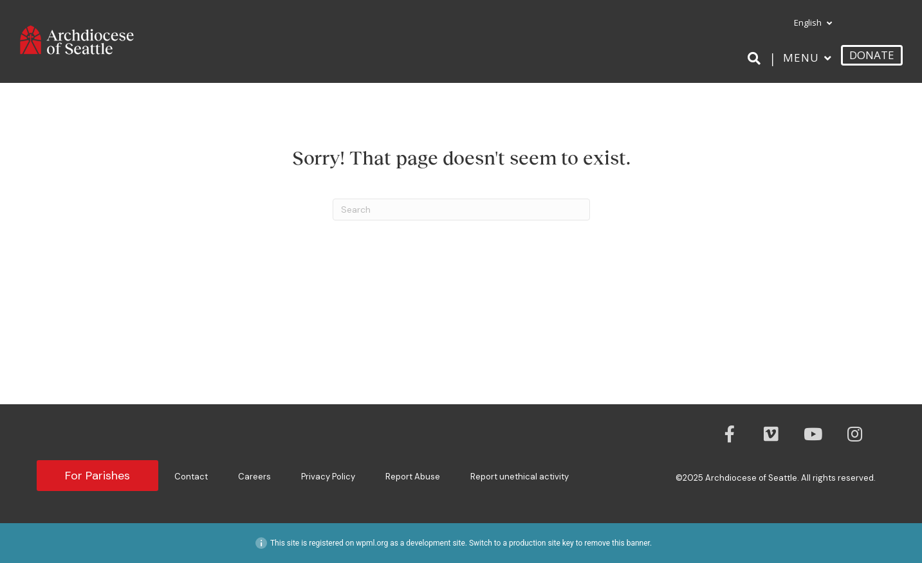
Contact (191, 476)
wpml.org (372, 543)
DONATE (871, 55)
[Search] (756, 58)
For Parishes (97, 475)
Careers (254, 476)
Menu (801, 57)
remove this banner (617, 543)
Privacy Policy (328, 476)
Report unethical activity (519, 476)
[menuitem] (807, 23)
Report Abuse (412, 476)
